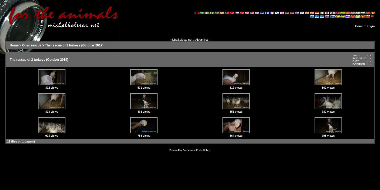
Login (371, 26)
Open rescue (31, 45)
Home (359, 26)
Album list (201, 39)
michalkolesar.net (181, 39)
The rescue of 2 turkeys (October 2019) (74, 45)
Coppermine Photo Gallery (197, 150)
